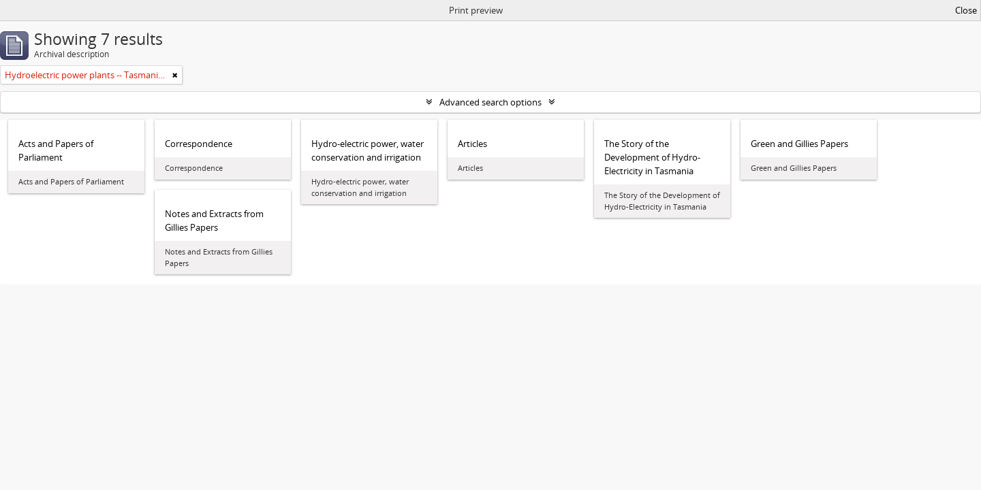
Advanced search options (490, 102)
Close (966, 10)
